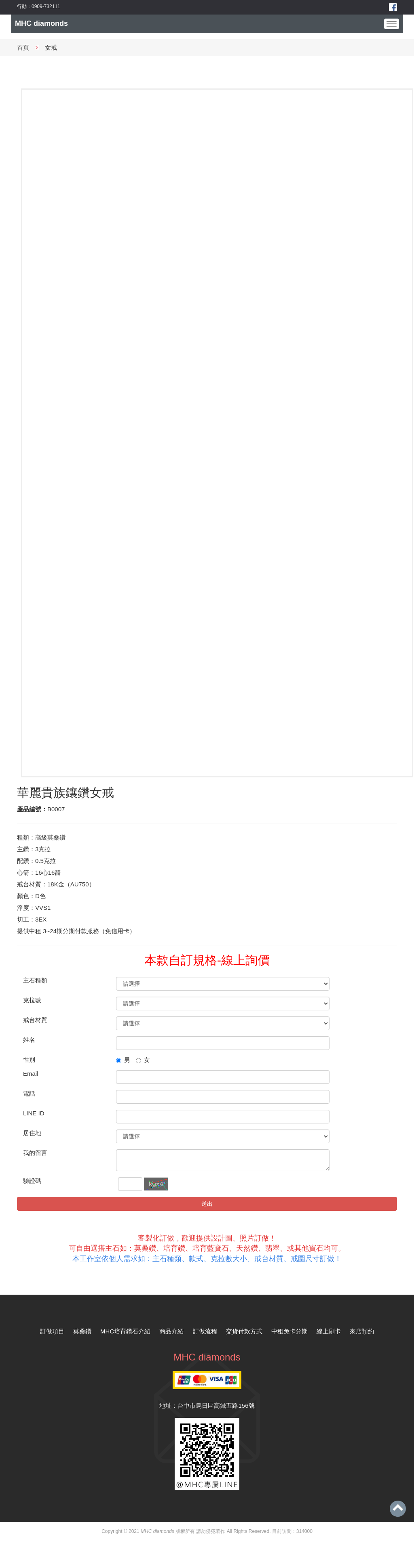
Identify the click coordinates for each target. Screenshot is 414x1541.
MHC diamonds (41, 23)
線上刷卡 (329, 1331)
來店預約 (362, 1331)
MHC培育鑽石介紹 (125, 1331)
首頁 (23, 47)
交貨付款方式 (244, 1331)
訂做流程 (205, 1331)
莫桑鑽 (82, 1331)
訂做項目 (52, 1331)
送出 (207, 1204)
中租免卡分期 (289, 1331)
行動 (22, 6)
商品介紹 (171, 1331)
